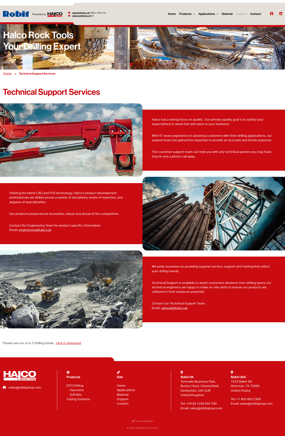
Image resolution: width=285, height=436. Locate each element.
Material (226, 14)
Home (171, 14)
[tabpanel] (142, 43)
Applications (206, 14)
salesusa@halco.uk (81, 16)
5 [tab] (154, 64)
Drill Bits (76, 394)
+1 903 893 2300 (248, 399)
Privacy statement (142, 421)
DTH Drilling (75, 385)
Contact (255, 14)
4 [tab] (148, 64)
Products (185, 14)
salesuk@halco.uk (81, 13)
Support (241, 14)
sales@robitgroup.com (25, 387)
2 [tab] (137, 64)
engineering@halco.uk (35, 230)
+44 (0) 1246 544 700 (201, 403)
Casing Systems (78, 399)
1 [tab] (131, 64)
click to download (68, 343)
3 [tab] (142, 64)
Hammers (77, 390)
